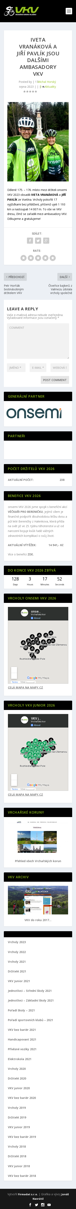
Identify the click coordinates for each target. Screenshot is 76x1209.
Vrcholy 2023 (17, 942)
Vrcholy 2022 (17, 952)
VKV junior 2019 (19, 1127)
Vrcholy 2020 (17, 1069)
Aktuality (50, 86)
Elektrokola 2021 (19, 1059)
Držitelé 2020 (17, 1078)
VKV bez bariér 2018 (22, 1176)
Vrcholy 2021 (17, 962)
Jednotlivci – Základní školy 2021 (31, 1000)
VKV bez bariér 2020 (22, 1098)
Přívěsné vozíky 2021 (22, 1049)
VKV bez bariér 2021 (22, 1030)
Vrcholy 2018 (17, 1146)
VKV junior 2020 (19, 1088)
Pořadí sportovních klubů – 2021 (30, 1020)
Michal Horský (46, 82)
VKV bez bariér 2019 (22, 1137)
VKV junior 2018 (19, 1166)
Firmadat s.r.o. (28, 1194)
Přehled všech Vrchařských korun (38, 861)
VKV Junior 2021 (19, 981)
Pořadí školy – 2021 (21, 1010)
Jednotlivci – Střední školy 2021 (30, 991)
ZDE (30, 554)
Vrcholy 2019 (17, 1108)
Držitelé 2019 (17, 1117)
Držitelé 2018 (17, 1156)
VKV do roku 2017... (38, 920)
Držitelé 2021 (17, 971)
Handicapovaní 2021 (22, 1039)
